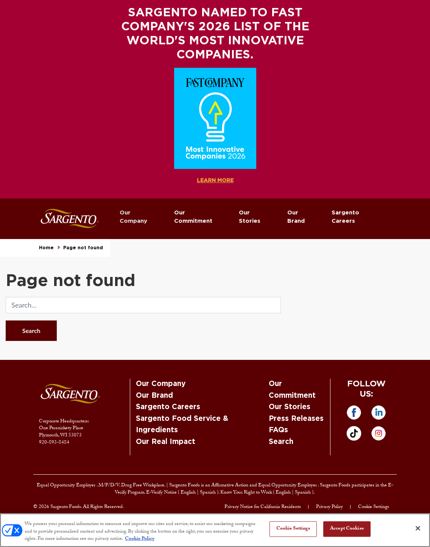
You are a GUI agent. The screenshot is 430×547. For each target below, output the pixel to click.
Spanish (208, 493)
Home (46, 247)
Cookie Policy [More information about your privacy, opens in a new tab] (139, 539)
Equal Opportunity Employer (67, 485)
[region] (215, 530)
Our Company (133, 217)
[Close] (418, 528)
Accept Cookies (347, 529)
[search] (143, 305)
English (189, 493)
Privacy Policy (329, 507)
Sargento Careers (345, 217)
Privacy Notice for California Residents (262, 507)
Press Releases (296, 418)
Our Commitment (193, 217)
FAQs (278, 430)
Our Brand (296, 217)
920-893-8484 (54, 443)
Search (31, 330)
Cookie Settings (373, 507)
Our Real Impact (165, 441)
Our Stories (249, 217)
